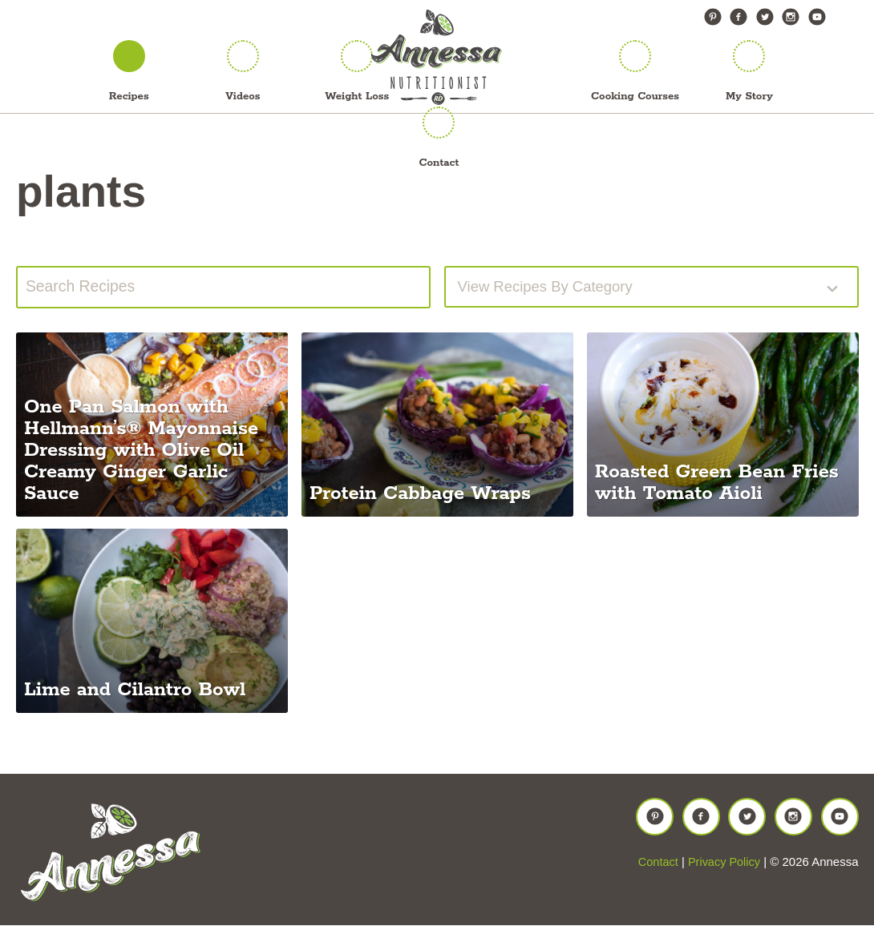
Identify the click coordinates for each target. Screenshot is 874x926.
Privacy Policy (723, 869)
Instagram (790, 17)
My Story (749, 96)
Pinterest (713, 17)
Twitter (765, 17)
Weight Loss (357, 96)
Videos (242, 96)
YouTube (817, 17)
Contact (439, 163)
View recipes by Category (552, 287)
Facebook (738, 17)
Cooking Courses (635, 96)
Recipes (129, 96)
